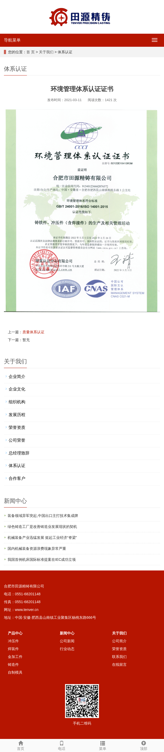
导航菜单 (12, 40)
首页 (20, 745)
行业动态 (67, 649)
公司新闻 (67, 641)
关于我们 (46, 52)
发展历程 (17, 414)
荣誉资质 (17, 427)
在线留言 (119, 664)
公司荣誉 (17, 440)
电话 (61, 745)
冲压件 (13, 641)
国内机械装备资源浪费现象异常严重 (37, 548)
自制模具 (15, 672)
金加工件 (15, 657)
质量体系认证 (33, 332)
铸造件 (13, 664)
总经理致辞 (19, 453)
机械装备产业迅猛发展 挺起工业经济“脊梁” (42, 537)
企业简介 (17, 376)
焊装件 (13, 649)
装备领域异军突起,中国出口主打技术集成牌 (43, 516)
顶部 (143, 745)
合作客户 (17, 478)
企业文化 (17, 389)
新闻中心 (67, 633)
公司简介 (119, 641)
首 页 (30, 52)
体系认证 (17, 465)
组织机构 (17, 402)
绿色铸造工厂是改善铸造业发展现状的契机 (42, 526)
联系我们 (119, 657)
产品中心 (15, 633)
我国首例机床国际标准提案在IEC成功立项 (42, 559)
